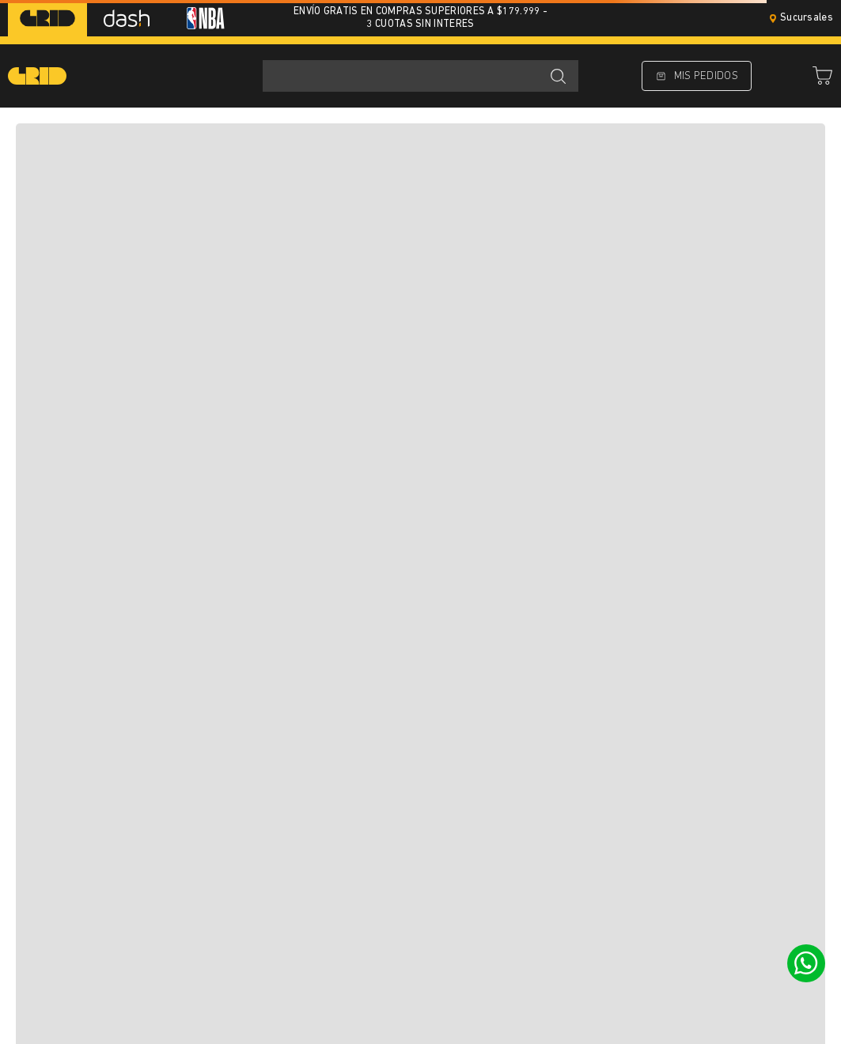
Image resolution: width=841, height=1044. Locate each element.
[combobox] (420, 76)
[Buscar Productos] (558, 76)
